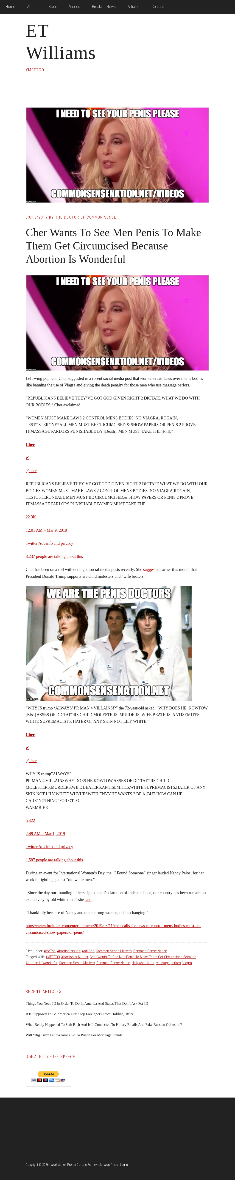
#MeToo (50, 951)
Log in (124, 1164)
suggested (151, 569)
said (88, 899)
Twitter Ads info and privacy (49, 543)
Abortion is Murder (74, 957)
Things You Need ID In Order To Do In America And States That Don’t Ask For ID (87, 1003)
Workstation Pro (61, 1164)
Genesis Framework (89, 1164)
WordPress (111, 1164)
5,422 (30, 820)
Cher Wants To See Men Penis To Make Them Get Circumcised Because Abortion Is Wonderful (113, 245)
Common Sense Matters (114, 951)
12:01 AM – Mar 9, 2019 (46, 530)
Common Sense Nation (150, 951)
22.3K (31, 517)
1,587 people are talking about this (54, 860)
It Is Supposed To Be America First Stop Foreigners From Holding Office (80, 1014)
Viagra (187, 963)
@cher (31, 470)
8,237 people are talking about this (54, 556)
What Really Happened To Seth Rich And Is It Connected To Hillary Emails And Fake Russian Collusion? (104, 1025)
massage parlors (168, 963)
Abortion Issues (68, 951)
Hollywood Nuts (143, 963)
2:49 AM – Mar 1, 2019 (45, 833)
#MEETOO (53, 957)
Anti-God (88, 951)
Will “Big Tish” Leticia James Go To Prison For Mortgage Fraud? (74, 1035)
